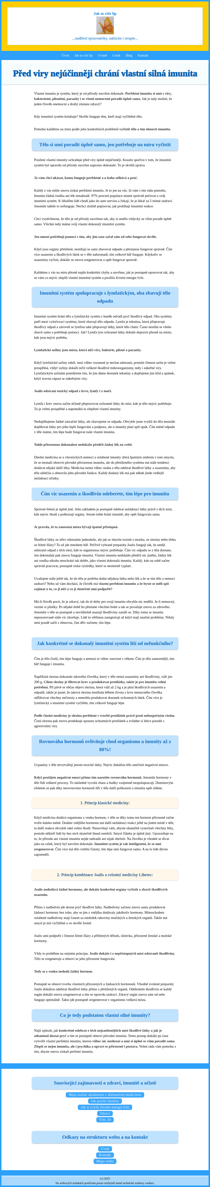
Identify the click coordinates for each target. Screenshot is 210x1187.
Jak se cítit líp (84, 55)
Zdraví (105, 1113)
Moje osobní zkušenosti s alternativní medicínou (105, 1095)
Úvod (65, 55)
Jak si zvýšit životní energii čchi (105, 1107)
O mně (102, 55)
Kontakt (143, 55)
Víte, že (105, 1119)
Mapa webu (105, 1161)
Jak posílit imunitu (105, 1101)
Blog (129, 55)
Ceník (116, 55)
